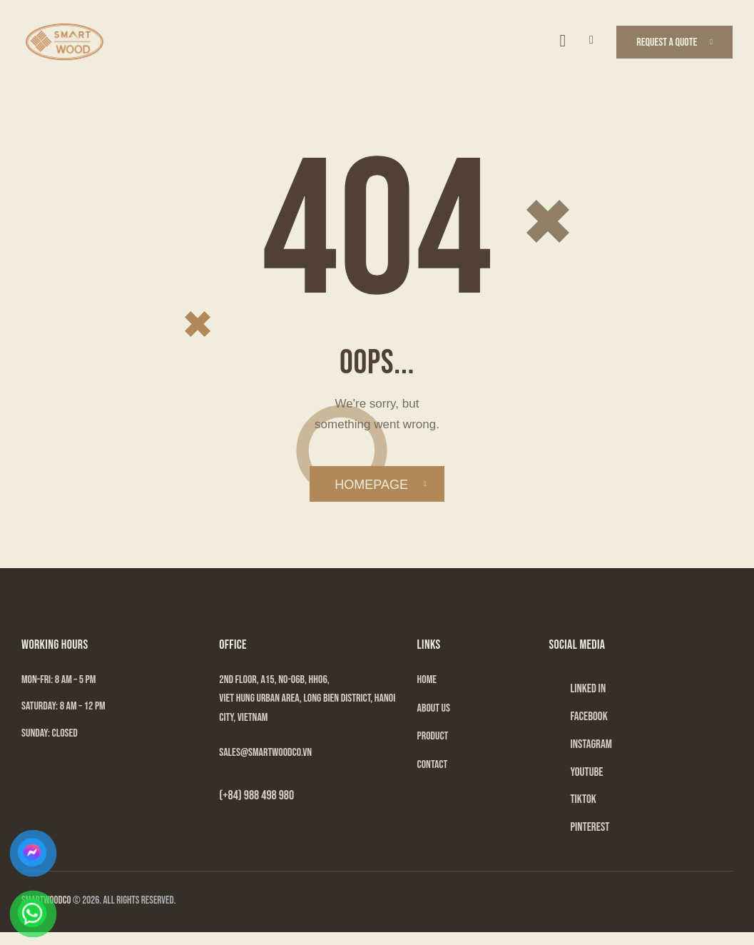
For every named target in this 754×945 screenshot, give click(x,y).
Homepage (371, 485)
